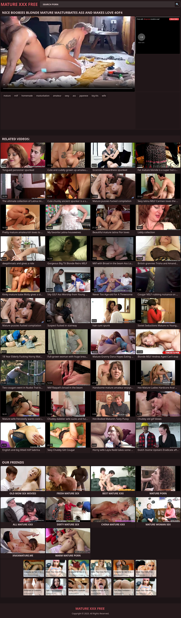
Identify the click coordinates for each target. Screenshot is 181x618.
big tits (95, 95)
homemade (27, 95)
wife (104, 95)
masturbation (42, 95)
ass (74, 95)
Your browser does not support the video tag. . (68, 54)
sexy (67, 95)
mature (7, 95)
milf (16, 95)
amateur (57, 95)
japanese (83, 95)
